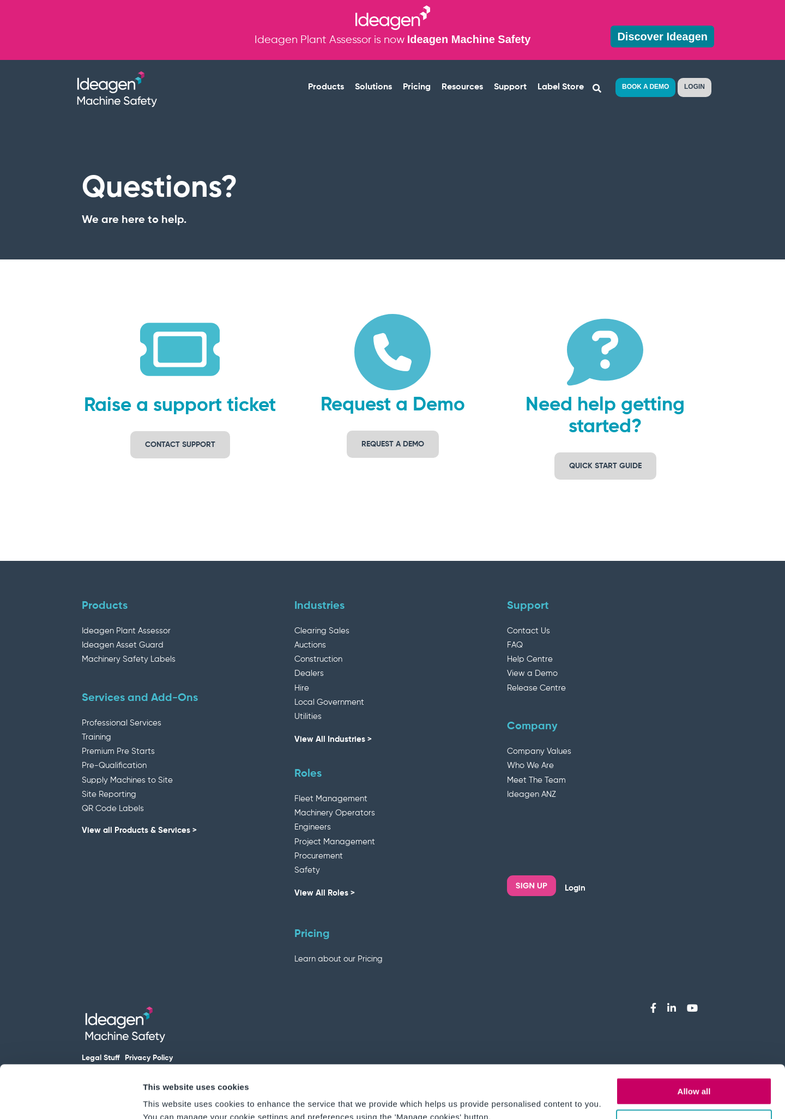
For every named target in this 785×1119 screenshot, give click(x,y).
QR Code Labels (113, 809)
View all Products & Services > (139, 830)
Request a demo (392, 444)
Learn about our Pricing (338, 959)
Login (575, 888)
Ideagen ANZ (531, 794)
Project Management (334, 842)
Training (96, 737)
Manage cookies (694, 1074)
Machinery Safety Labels (129, 659)
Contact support (180, 445)
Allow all (694, 1042)
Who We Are (530, 765)
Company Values (539, 751)
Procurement (318, 856)
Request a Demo (393, 405)
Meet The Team (536, 780)
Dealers (309, 673)
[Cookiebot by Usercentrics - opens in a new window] (70, 1098)
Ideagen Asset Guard (123, 645)
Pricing (417, 87)
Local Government (329, 702)
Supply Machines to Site (127, 780)
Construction (318, 659)
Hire (301, 688)
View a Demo (532, 673)
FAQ (515, 645)
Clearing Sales (321, 631)
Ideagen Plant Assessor (126, 631)
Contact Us (528, 631)
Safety (307, 870)
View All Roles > (324, 893)
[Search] (597, 89)
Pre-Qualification (114, 765)
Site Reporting (109, 794)
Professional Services (121, 723)
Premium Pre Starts (118, 751)
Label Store (561, 87)
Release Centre (536, 688)
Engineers (312, 827)
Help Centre (530, 659)
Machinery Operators (334, 813)
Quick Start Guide (605, 466)
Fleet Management (330, 799)
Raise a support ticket (180, 405)
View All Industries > (333, 739)
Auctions (310, 645)
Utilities (308, 716)
